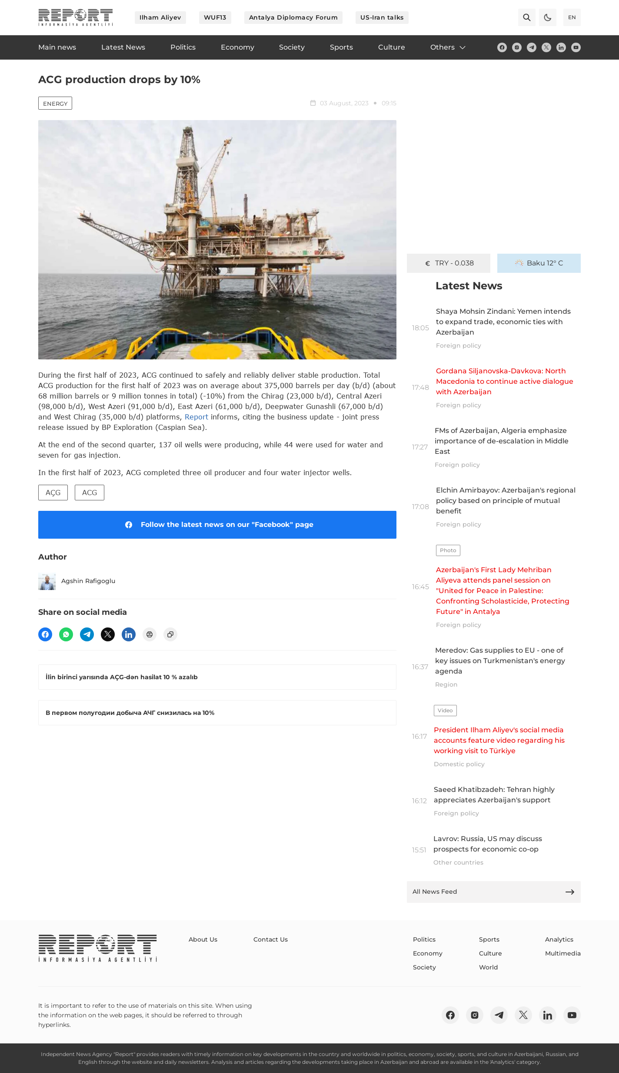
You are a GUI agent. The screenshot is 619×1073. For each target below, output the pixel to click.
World (488, 967)
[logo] (75, 17)
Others (448, 47)
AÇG (53, 492)
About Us (203, 939)
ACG (89, 492)
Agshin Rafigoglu (76, 581)
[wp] (66, 634)
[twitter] (546, 47)
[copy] (170, 634)
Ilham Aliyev (160, 17)
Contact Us (270, 939)
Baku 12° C (539, 263)
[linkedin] (561, 47)
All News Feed (494, 892)
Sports (489, 939)
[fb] (502, 47)
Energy (55, 103)
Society (424, 967)
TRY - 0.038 (448, 263)
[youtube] (576, 47)
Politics (424, 939)
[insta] (517, 47)
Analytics (559, 939)
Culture (490, 953)
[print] (149, 634)
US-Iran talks (381, 17)
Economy (428, 953)
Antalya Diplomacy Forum (293, 17)
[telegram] (531, 47)
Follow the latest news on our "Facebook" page (217, 525)
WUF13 (215, 17)
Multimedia (563, 953)
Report (196, 416)
